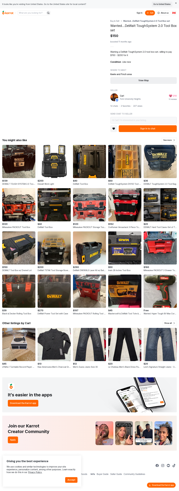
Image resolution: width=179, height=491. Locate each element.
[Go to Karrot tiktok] (174, 465)
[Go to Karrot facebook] (157, 465)
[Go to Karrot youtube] (168, 465)
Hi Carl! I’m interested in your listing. (143, 120)
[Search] (48, 13)
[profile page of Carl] (114, 97)
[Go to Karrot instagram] (162, 465)
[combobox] (31, 12)
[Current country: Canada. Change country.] (174, 13)
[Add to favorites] (113, 128)
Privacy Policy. (37, 469)
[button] (169, 140)
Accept (72, 477)
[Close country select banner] (176, 3)
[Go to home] (7, 13)
